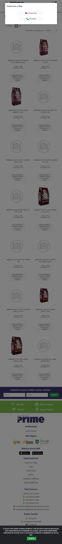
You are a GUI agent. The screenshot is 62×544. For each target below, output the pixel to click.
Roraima (31, 19)
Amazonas (31, 13)
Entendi (31, 538)
